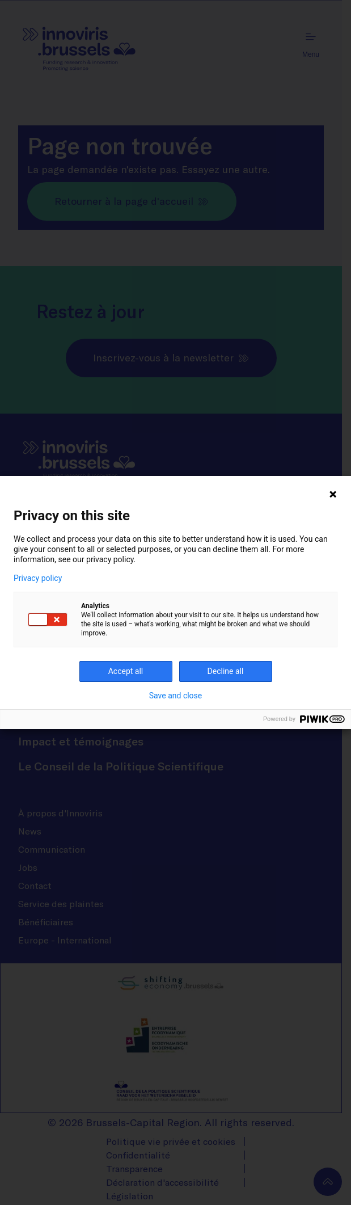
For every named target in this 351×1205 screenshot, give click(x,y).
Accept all (125, 671)
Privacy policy (38, 578)
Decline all (226, 671)
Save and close (175, 695)
